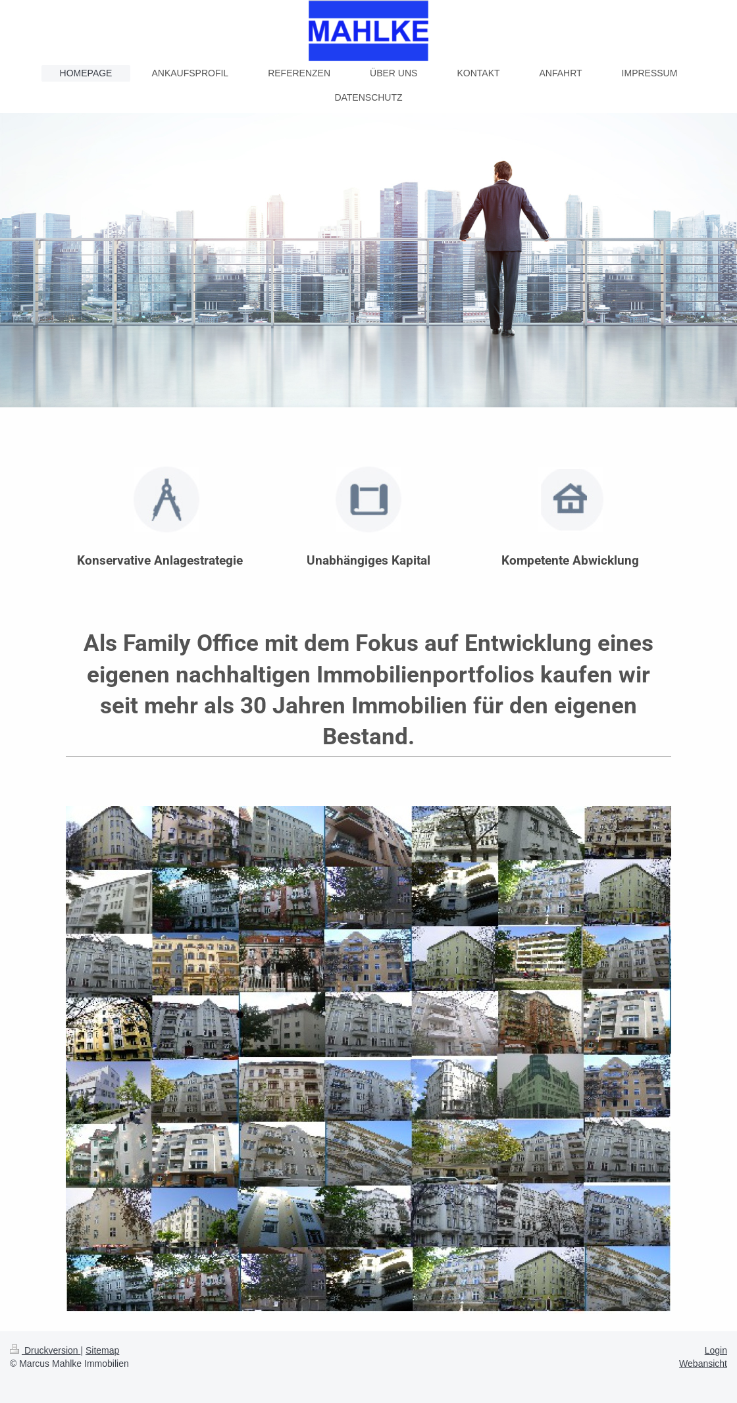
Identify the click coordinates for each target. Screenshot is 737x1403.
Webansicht (703, 1363)
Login (716, 1350)
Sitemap (102, 1350)
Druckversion (45, 1350)
